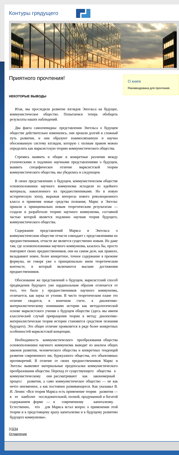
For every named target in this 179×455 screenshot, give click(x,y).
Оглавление (18, 434)
